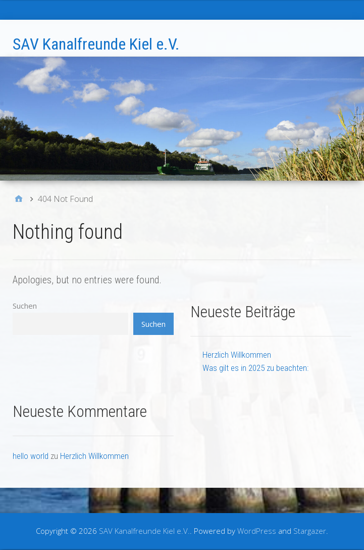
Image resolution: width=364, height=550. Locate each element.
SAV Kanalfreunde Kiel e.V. (96, 44)
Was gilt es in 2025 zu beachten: (255, 368)
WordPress (256, 531)
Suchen (25, 306)
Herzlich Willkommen (236, 355)
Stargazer (309, 531)
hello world (30, 456)
